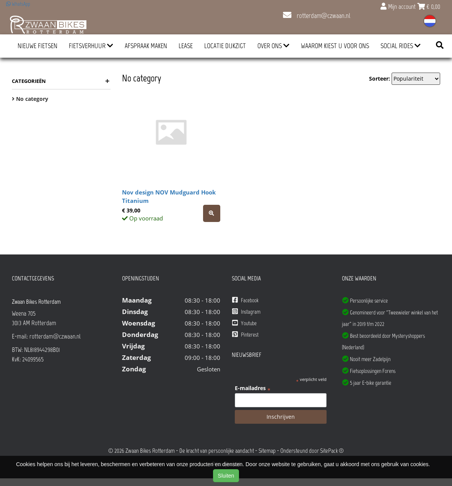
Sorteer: (379, 78)
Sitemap (267, 450)
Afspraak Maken (146, 46)
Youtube (244, 323)
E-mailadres (252, 388)
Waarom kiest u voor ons (335, 46)
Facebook (245, 300)
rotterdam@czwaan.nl (316, 15)
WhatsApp (18, 4)
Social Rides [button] (400, 46)
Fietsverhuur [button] (91, 46)
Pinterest (245, 334)
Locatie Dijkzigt (225, 46)
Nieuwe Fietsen (37, 46)
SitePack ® (332, 450)
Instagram (246, 311)
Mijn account (398, 6)
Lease (186, 46)
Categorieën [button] (60, 81)
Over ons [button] (273, 46)
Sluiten (226, 476)
